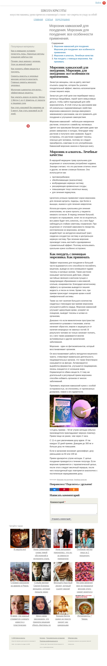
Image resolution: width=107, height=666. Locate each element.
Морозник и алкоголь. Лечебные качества (73, 55)
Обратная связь (72, 638)
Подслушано (62, 19)
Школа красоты (53, 10)
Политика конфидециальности (49, 641)
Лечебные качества (80, 479)
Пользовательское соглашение (55, 638)
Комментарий (57, 502)
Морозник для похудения (65, 479)
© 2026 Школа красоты (18, 638)
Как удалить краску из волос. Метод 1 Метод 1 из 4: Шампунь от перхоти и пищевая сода (28, 100)
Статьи (49, 19)
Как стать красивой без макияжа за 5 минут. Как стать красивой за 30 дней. (27, 111)
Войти (98, 3)
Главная (38, 19)
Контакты (42, 638)
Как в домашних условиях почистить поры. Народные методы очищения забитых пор (27, 54)
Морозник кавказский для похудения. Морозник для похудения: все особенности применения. (74, 49)
